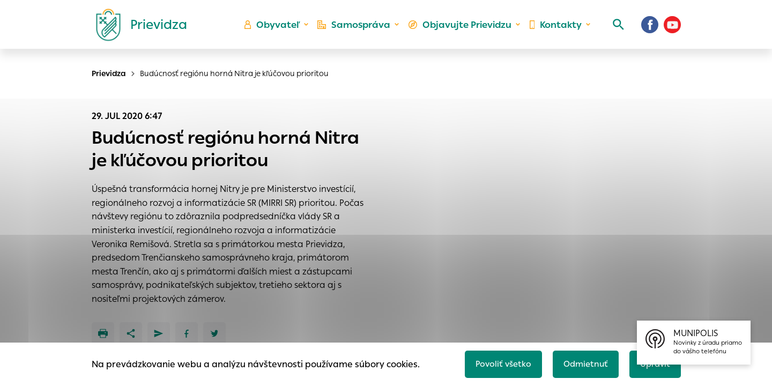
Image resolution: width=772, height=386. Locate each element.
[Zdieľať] (131, 333)
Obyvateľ (279, 29)
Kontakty (554, 29)
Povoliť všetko (496, 362)
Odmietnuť (581, 362)
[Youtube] (672, 29)
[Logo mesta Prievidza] (137, 29)
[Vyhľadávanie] (614, 29)
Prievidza (109, 73)
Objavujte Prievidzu (461, 29)
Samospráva (359, 29)
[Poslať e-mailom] (158, 333)
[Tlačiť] (103, 333)
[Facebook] (649, 29)
